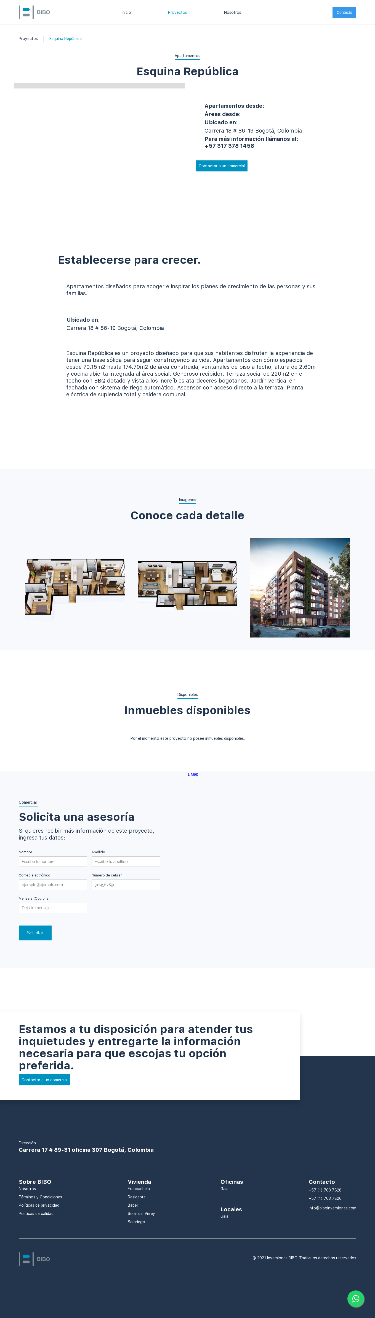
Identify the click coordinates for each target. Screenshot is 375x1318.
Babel (133, 1205)
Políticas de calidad (36, 1213)
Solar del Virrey (141, 1213)
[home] (34, 11)
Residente (137, 1197)
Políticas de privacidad (39, 1205)
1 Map (193, 774)
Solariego (136, 1222)
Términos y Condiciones (40, 1197)
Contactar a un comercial (222, 166)
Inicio (126, 12)
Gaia (224, 1189)
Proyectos (177, 12)
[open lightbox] (75, 594)
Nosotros (232, 12)
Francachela (139, 1189)
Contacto (344, 12)
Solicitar (35, 932)
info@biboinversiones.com (332, 1208)
